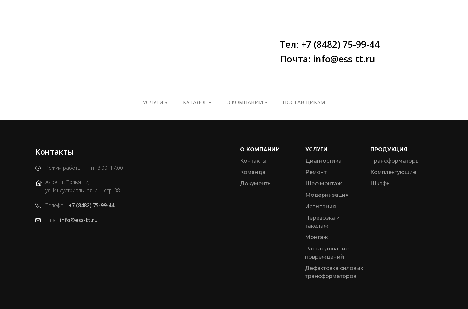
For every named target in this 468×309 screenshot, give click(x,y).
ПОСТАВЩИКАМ (304, 102)
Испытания (320, 206)
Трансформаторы (395, 161)
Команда (253, 172)
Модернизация (327, 195)
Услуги (153, 102)
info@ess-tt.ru (79, 219)
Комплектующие (393, 172)
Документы (256, 184)
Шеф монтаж (324, 184)
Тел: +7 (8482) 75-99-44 (330, 44)
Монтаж (316, 237)
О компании (245, 102)
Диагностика (324, 161)
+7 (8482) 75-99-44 (91, 205)
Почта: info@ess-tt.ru (327, 59)
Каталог (195, 102)
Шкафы (380, 184)
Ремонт (316, 172)
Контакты (253, 161)
